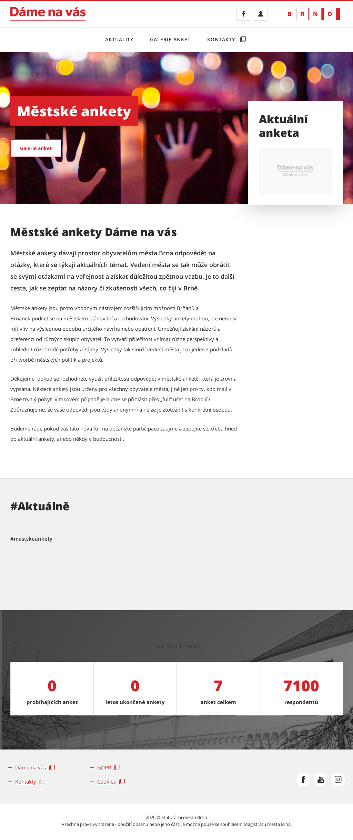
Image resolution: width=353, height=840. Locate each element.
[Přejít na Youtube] (320, 779)
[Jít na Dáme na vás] (47, 14)
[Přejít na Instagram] (338, 779)
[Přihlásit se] (261, 14)
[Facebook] (243, 14)
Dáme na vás (30, 767)
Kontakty (222, 39)
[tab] (31, 539)
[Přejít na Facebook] (303, 779)
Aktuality (119, 39)
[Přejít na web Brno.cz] (314, 14)
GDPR (104, 767)
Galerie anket (170, 39)
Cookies (106, 781)
